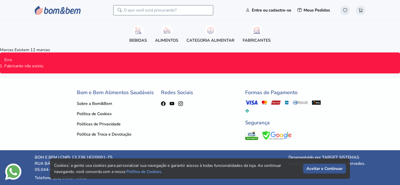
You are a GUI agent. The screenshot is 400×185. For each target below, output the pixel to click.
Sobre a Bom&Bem (94, 103)
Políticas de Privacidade (99, 124)
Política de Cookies (94, 114)
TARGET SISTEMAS (340, 157)
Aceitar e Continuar (324, 168)
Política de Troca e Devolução (104, 134)
